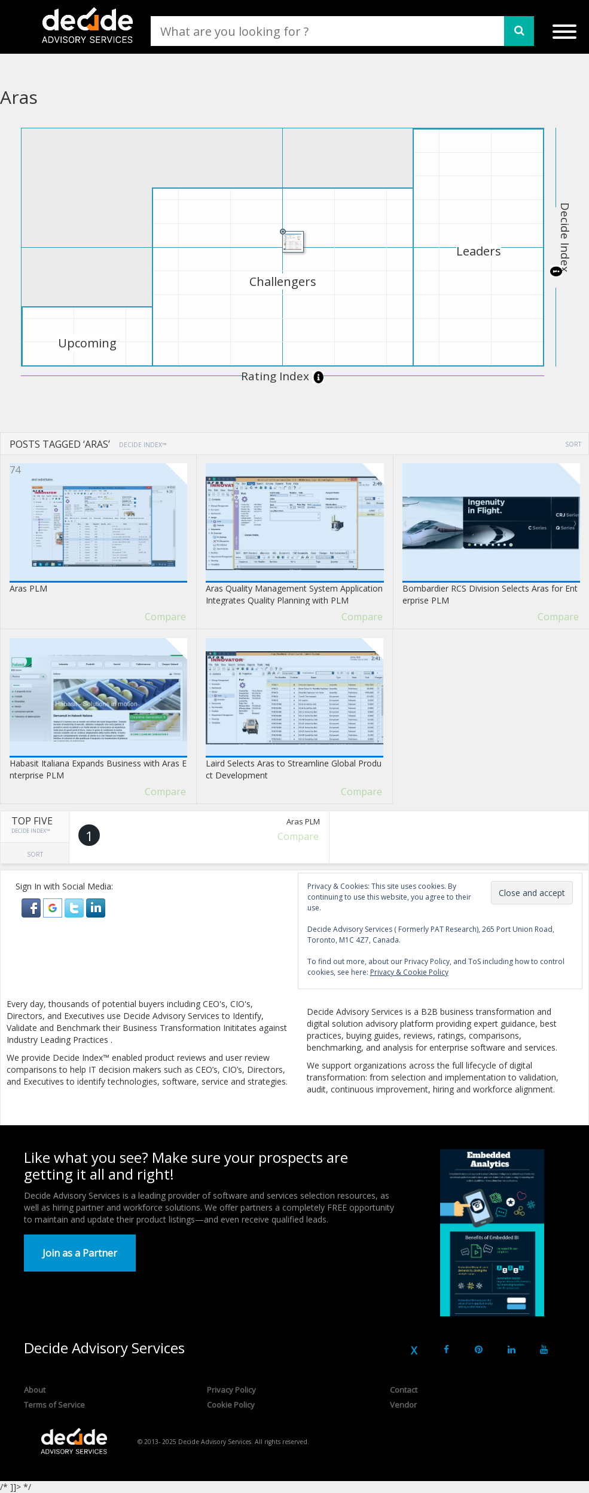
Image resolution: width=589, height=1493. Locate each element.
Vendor (403, 1404)
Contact (403, 1389)
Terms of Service (54, 1404)
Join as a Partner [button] (79, 1253)
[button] (32, 907)
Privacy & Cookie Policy (409, 972)
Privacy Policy (231, 1389)
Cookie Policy (231, 1404)
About (34, 1389)
